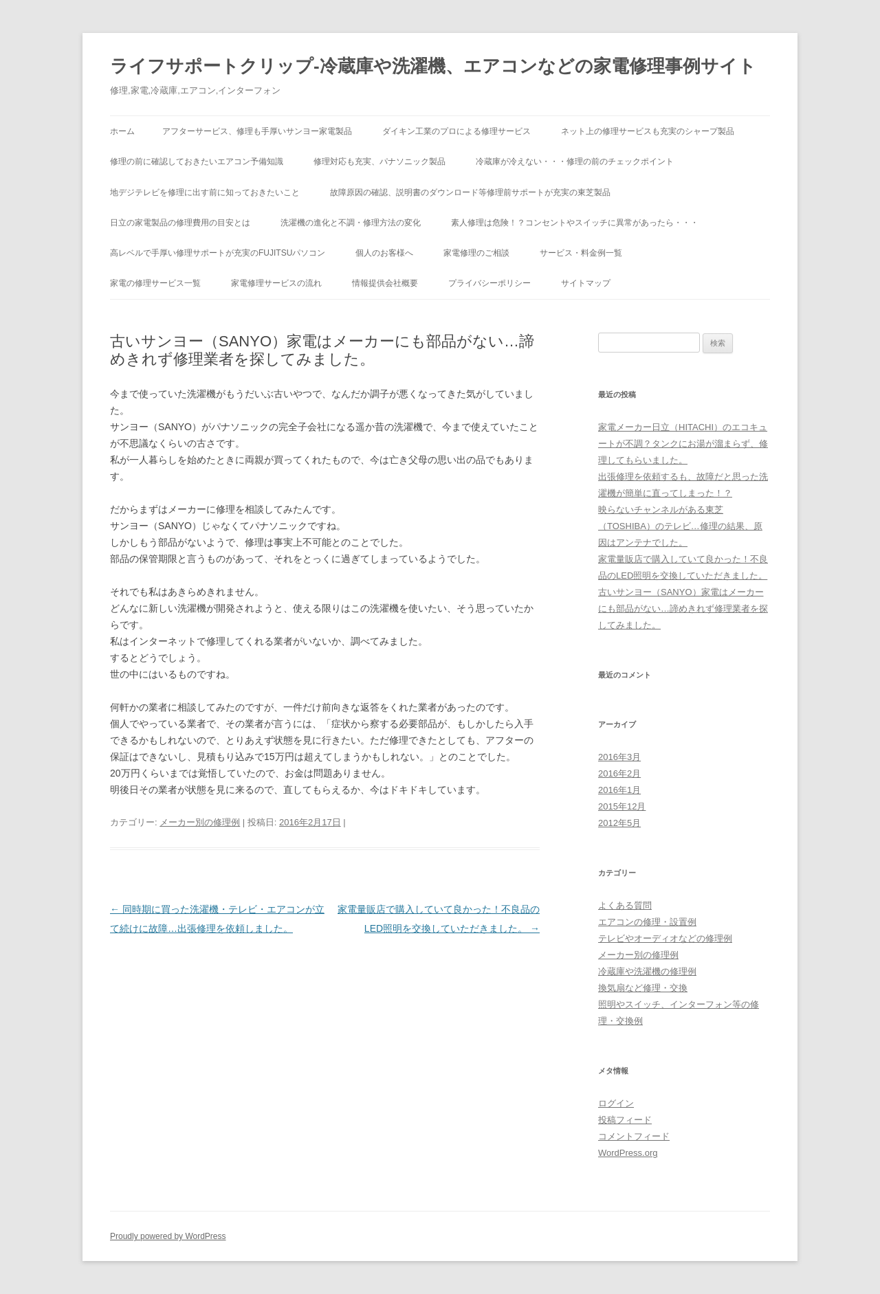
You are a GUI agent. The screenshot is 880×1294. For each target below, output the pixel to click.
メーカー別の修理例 (200, 822)
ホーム (122, 131)
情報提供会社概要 (385, 283)
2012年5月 (619, 823)
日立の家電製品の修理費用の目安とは (180, 222)
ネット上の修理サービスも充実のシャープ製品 (647, 131)
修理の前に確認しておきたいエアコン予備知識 (196, 161)
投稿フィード (625, 1120)
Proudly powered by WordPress (168, 1236)
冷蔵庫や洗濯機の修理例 (647, 971)
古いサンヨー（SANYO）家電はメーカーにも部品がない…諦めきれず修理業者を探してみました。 (683, 608)
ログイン (616, 1103)
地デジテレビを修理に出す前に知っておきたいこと (205, 192)
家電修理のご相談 (476, 253)
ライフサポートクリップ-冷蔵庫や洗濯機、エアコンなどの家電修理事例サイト (433, 66)
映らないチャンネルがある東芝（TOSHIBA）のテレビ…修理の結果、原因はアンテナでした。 (680, 526)
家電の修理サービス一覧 (155, 283)
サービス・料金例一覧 (581, 253)
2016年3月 (619, 757)
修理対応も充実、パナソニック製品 (380, 161)
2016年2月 (619, 773)
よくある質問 (625, 905)
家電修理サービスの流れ (276, 283)
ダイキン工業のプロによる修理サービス (456, 131)
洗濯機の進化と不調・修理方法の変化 (350, 222)
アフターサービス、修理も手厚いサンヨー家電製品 (257, 131)
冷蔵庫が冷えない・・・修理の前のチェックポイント (575, 161)
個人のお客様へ (384, 253)
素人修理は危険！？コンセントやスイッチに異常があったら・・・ (574, 222)
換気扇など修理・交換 (643, 988)
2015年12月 (622, 806)
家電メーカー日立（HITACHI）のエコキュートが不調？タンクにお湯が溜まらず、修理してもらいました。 (683, 443)
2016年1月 (619, 790)
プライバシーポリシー (489, 283)
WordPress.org (627, 1153)
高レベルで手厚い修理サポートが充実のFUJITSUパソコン (217, 253)
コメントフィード (634, 1136)
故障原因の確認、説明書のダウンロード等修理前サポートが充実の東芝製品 (470, 192)
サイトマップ (585, 283)
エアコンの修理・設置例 (647, 922)
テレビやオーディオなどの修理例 (665, 938)
